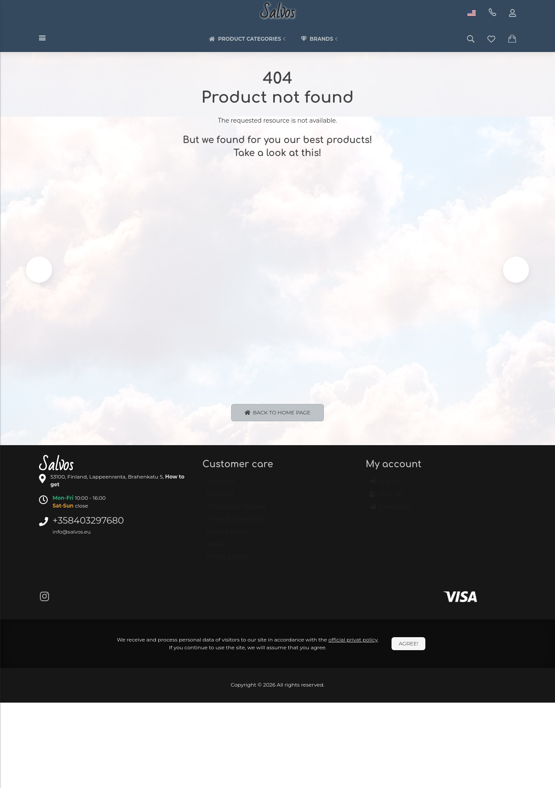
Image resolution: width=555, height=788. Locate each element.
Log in (384, 487)
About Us (221, 487)
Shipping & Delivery (236, 512)
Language (390, 512)
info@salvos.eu (71, 533)
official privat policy (353, 641)
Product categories (248, 39)
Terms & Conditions (236, 525)
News (215, 550)
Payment (221, 500)
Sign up (386, 499)
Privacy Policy (227, 537)
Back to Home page (277, 413)
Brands (320, 39)
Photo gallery (227, 563)
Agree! (408, 645)
